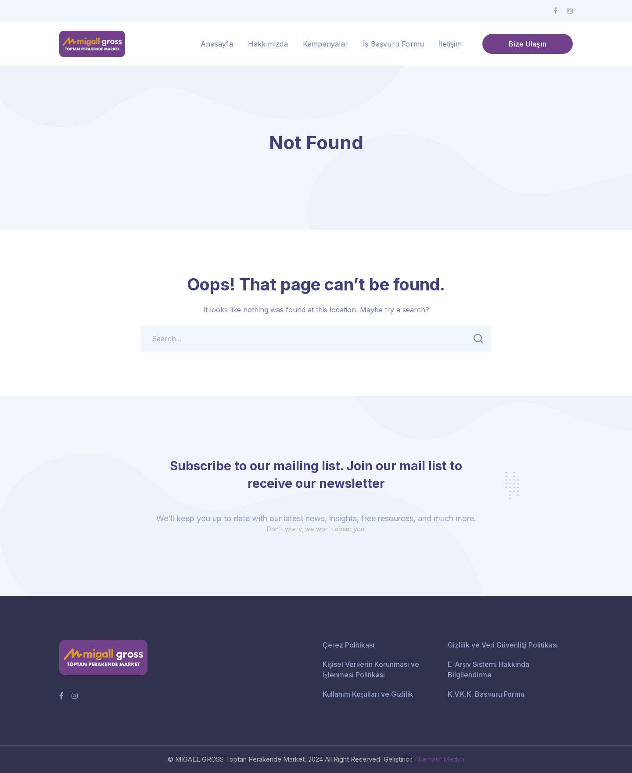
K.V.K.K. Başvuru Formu (486, 694)
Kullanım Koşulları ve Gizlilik (368, 694)
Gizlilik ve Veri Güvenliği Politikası (503, 645)
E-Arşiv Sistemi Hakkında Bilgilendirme (488, 669)
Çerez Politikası (348, 645)
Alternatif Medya (439, 759)
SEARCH (475, 339)
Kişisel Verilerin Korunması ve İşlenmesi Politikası (371, 669)
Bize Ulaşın (527, 43)
